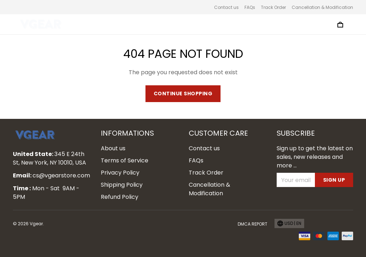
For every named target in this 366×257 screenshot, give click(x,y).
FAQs (249, 7)
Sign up (334, 179)
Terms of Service (124, 160)
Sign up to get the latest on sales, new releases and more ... (315, 157)
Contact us (226, 7)
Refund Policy (119, 197)
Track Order (273, 7)
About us (113, 148)
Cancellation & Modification (322, 7)
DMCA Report (252, 224)
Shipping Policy (122, 185)
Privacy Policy (120, 172)
